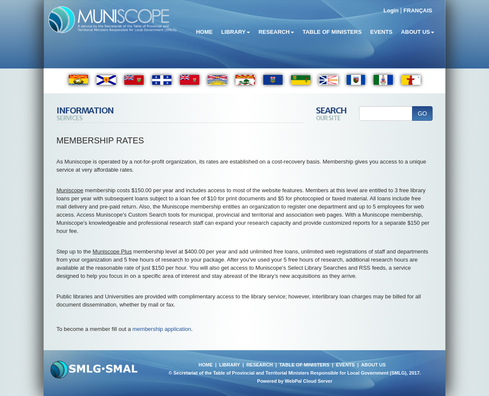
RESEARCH (259, 364)
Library (235, 32)
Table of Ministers (332, 32)
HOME (205, 364)
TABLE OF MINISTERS (304, 364)
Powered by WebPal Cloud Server (295, 381)
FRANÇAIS (418, 10)
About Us (417, 32)
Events (381, 32)
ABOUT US (373, 364)
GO (422, 113)
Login (390, 10)
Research (276, 32)
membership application (162, 329)
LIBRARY (229, 364)
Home (204, 32)
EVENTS (345, 364)
